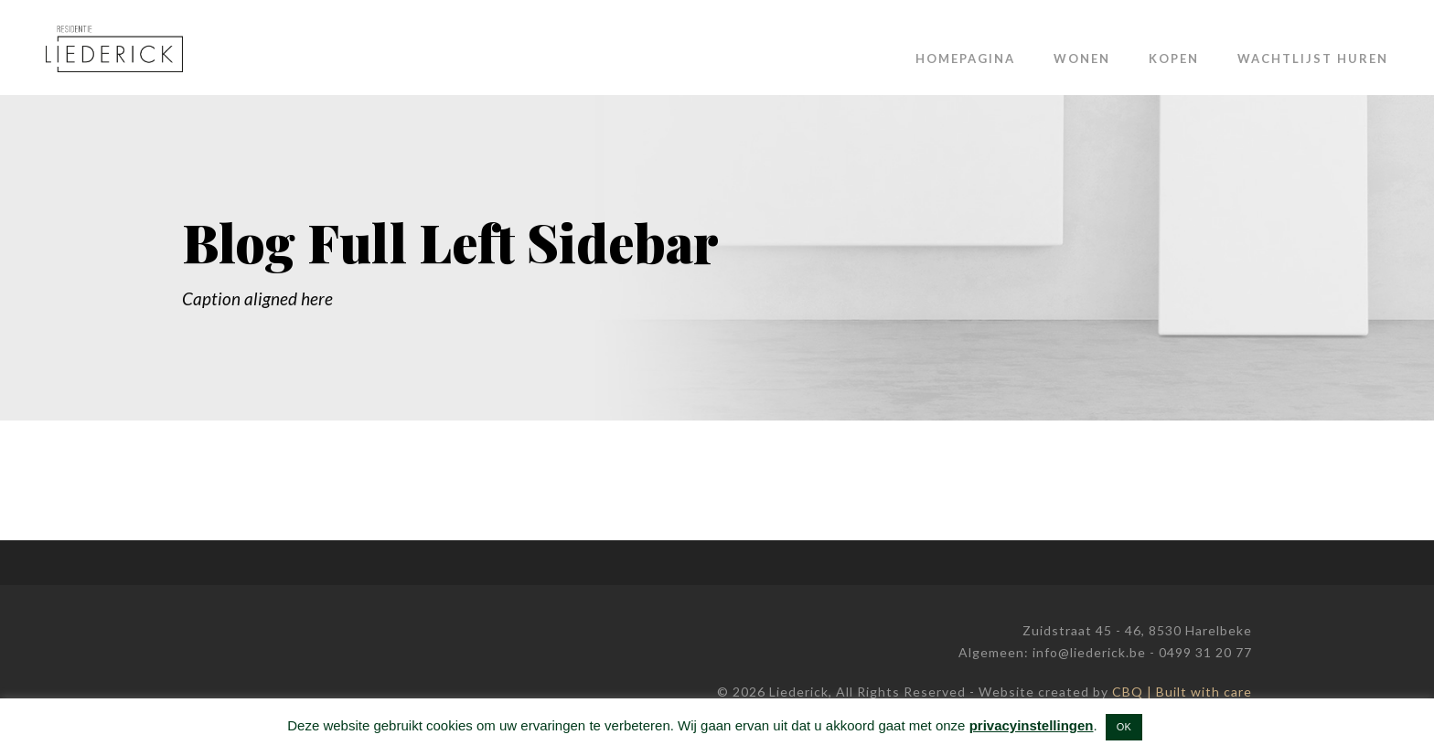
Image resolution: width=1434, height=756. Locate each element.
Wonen (1082, 58)
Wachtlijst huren (1312, 58)
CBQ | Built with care (1182, 691)
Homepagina (965, 58)
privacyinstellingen (1031, 725)
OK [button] (1124, 726)
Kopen (1174, 58)
